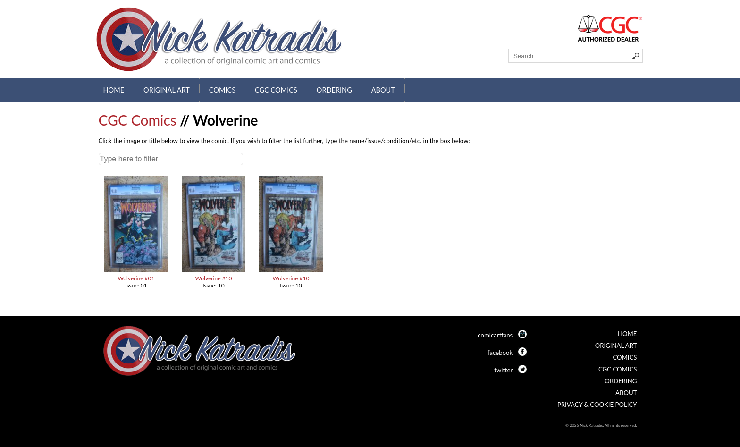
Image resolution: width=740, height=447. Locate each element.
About (383, 90)
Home (114, 90)
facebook (500, 352)
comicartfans (495, 335)
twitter (503, 370)
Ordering (334, 90)
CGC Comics (276, 90)
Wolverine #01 (136, 278)
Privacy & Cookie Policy (597, 404)
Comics (222, 90)
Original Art (166, 90)
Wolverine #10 (213, 278)
